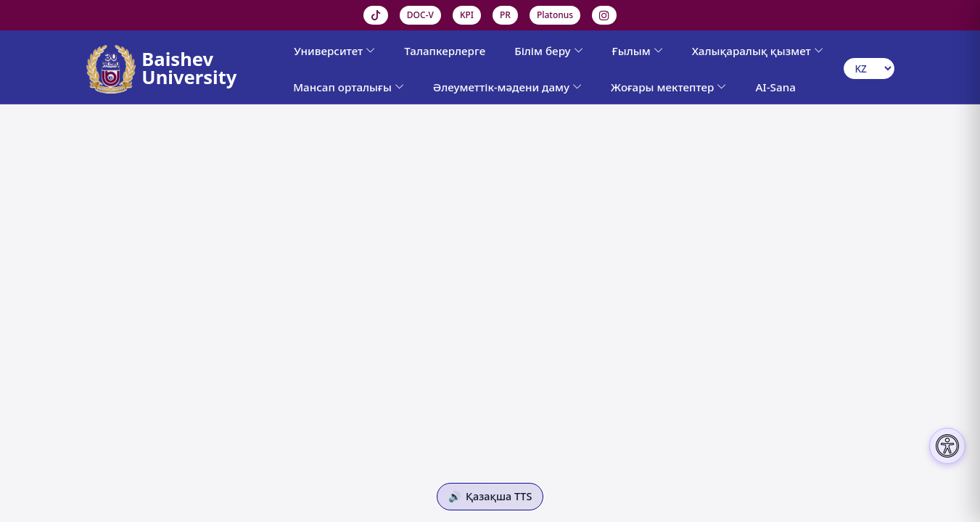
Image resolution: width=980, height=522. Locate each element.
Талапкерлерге (444, 51)
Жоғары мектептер (668, 87)
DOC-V (420, 15)
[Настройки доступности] (947, 446)
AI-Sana (775, 87)
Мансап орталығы (348, 87)
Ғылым (637, 51)
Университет (334, 51)
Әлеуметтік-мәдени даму (507, 87)
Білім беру (548, 51)
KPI (467, 15)
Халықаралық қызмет (757, 51)
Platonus (555, 15)
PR (505, 15)
